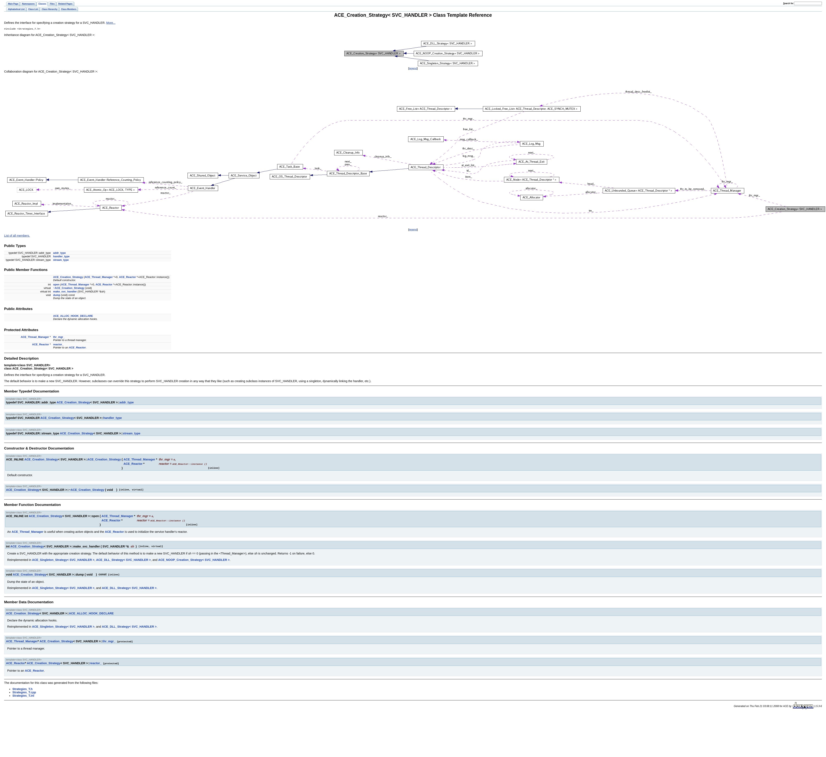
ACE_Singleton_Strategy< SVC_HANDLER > (63, 559)
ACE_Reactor (127, 277)
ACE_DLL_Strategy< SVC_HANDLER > (123, 559)
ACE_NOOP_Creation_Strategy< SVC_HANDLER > (193, 559)
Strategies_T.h (22, 688)
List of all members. (17, 236)
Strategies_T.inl (23, 694)
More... (110, 22)
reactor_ (58, 344)
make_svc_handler (65, 291)
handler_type (61, 256)
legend (413, 68)
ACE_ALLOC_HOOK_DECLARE (73, 316)
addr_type (59, 253)
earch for (788, 3)
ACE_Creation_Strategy (68, 277)
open (56, 284)
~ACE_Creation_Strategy (68, 288)
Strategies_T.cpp (24, 691)
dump (56, 295)
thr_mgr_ (58, 337)
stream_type (61, 260)
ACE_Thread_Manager (98, 277)
